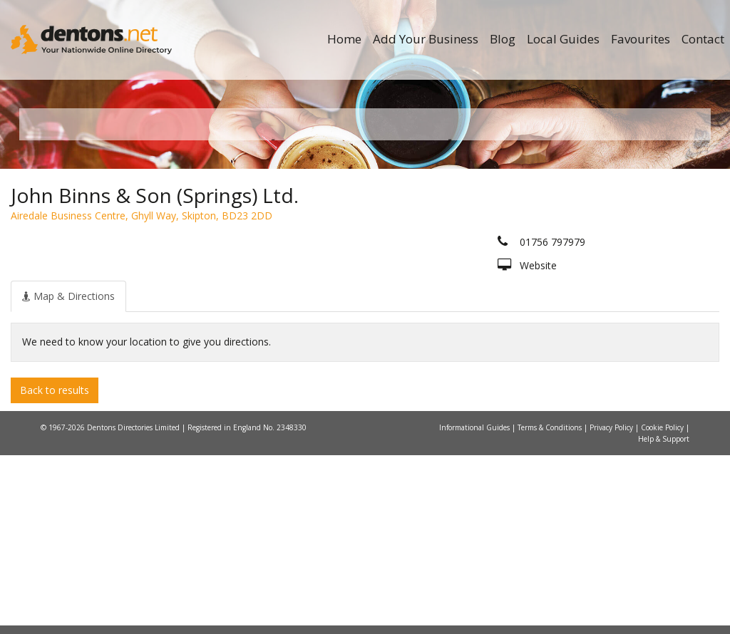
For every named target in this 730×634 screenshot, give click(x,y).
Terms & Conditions (551, 606)
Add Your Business (425, 39)
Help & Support (663, 618)
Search (614, 268)
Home (344, 39)
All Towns (98, 292)
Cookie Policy (663, 606)
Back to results (54, 568)
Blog (502, 39)
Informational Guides (475, 606)
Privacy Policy (612, 606)
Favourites (640, 39)
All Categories (357, 292)
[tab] (68, 474)
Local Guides (563, 39)
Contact (703, 39)
